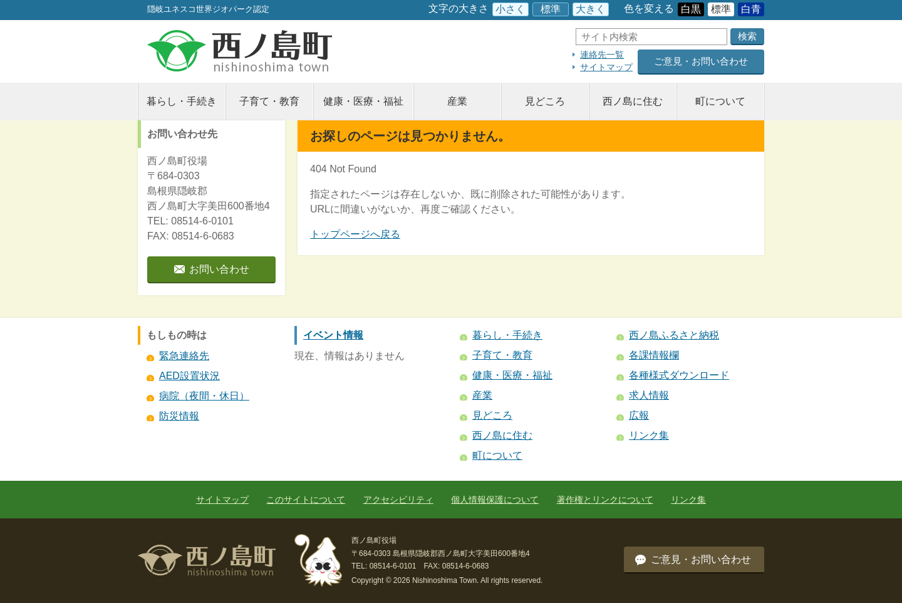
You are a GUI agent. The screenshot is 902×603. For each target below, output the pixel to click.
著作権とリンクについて (605, 500)
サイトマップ (606, 67)
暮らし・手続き (182, 101)
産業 (457, 101)
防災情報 (179, 416)
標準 (551, 9)
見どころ (545, 101)
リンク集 (649, 435)
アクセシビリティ (398, 500)
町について (720, 101)
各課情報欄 (654, 355)
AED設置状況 (189, 375)
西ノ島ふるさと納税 (674, 335)
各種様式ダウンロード (679, 375)
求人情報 (649, 395)
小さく (510, 9)
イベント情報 (333, 335)
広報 (639, 415)
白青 (751, 9)
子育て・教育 (269, 101)
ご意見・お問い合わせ (701, 61)
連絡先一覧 (602, 55)
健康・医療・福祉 (363, 101)
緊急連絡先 (184, 355)
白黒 (691, 9)
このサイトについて (305, 500)
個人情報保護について (495, 500)
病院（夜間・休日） (204, 396)
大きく (591, 9)
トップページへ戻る (355, 234)
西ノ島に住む (633, 101)
